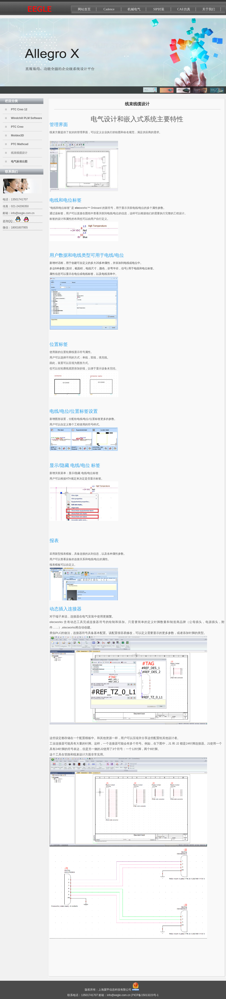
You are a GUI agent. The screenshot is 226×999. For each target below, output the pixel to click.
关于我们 (208, 9)
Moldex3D (17, 135)
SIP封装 (158, 9)
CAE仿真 (183, 9)
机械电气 (134, 9)
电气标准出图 (19, 161)
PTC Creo (17, 126)
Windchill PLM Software (26, 118)
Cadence (108, 9)
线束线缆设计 (19, 152)
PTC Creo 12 (19, 109)
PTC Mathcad (19, 144)
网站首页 (84, 9)
